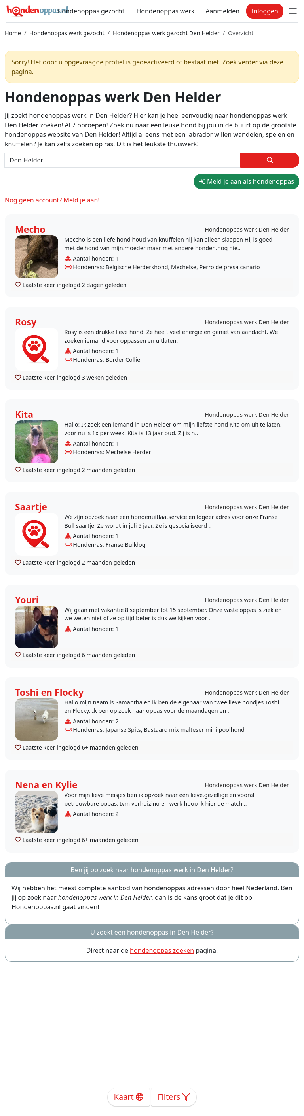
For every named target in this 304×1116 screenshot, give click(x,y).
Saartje (31, 506)
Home (13, 33)
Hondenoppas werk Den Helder (247, 229)
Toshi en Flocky (49, 692)
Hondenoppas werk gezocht (66, 33)
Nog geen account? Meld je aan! (52, 200)
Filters (174, 1096)
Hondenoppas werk (165, 11)
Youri (27, 599)
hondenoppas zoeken (162, 950)
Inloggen (264, 11)
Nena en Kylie (46, 784)
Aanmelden (222, 11)
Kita (24, 414)
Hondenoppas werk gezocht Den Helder (166, 33)
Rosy (25, 321)
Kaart (129, 1096)
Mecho (30, 229)
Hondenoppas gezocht (91, 11)
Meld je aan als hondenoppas (246, 181)
